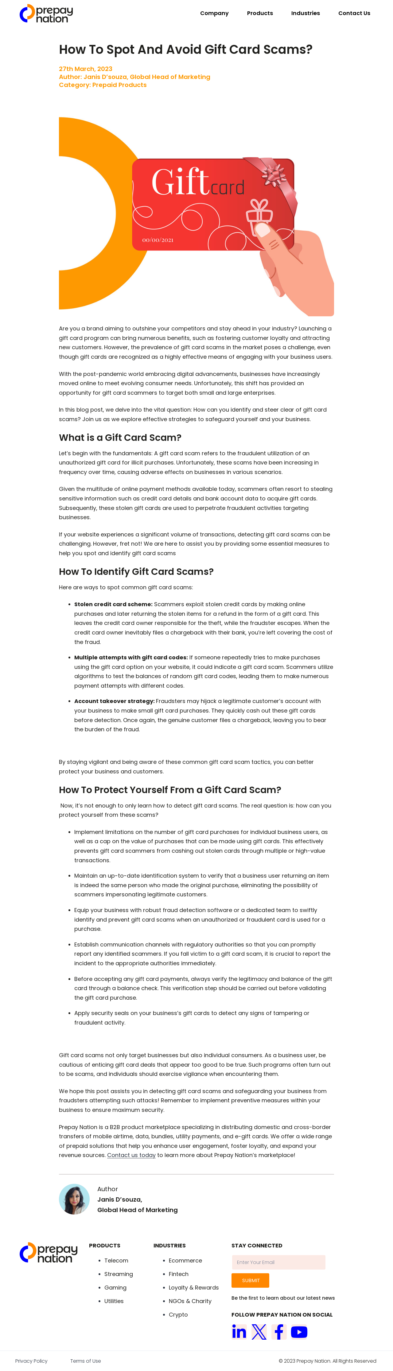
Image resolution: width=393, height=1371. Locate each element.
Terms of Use (85, 1361)
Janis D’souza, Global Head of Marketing (147, 77)
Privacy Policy (31, 1361)
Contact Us (354, 13)
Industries (305, 13)
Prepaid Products (119, 85)
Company (214, 13)
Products (260, 13)
